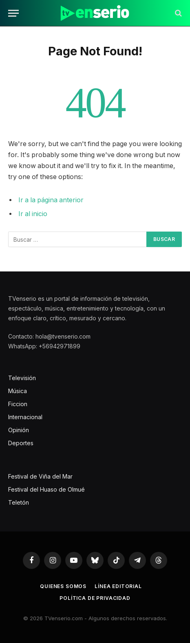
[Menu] (13, 13)
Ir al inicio (32, 214)
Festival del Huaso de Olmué (46, 489)
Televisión (22, 377)
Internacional (25, 416)
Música (17, 390)
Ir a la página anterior (51, 200)
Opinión (18, 429)
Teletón (18, 502)
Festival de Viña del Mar (40, 476)
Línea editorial (118, 586)
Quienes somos (63, 586)
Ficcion (17, 403)
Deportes (20, 443)
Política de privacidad (95, 598)
